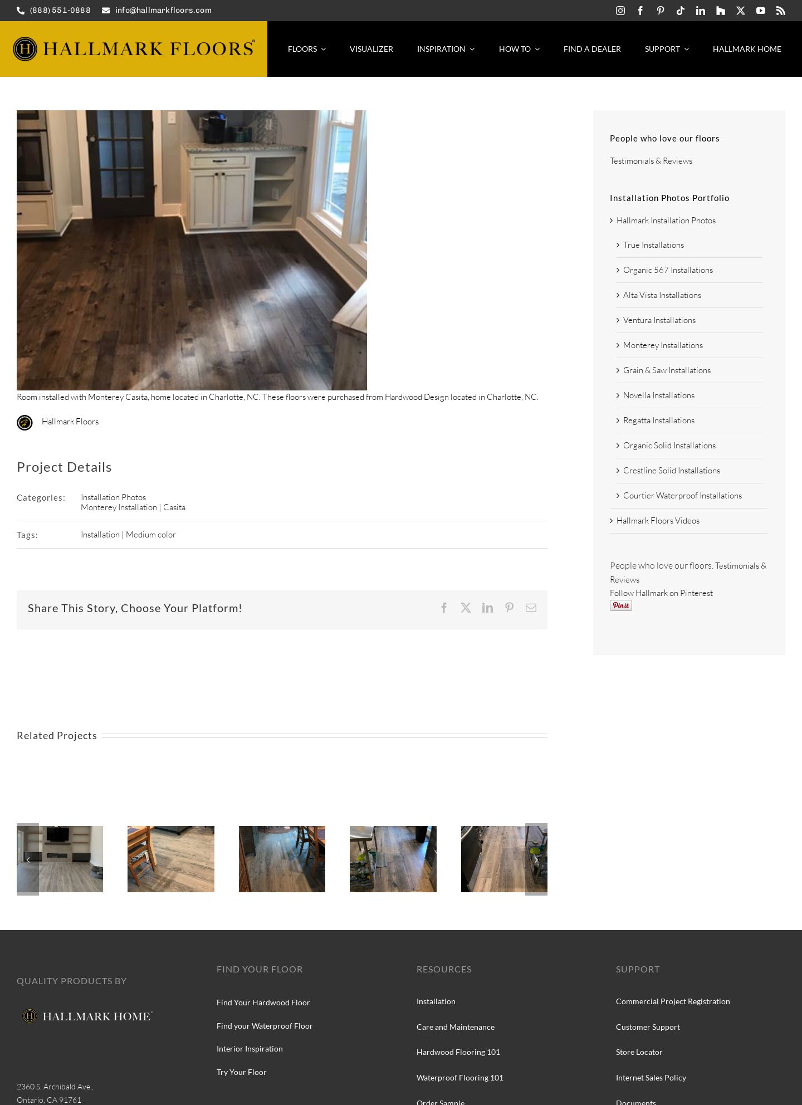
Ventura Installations (659, 320)
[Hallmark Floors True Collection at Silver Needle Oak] (504, 831)
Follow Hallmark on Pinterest (661, 593)
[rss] (780, 10)
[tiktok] (680, 10)
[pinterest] (660, 10)
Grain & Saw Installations (667, 370)
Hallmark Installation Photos (666, 220)
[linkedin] (700, 10)
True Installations (653, 244)
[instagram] (620, 10)
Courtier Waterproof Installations (682, 495)
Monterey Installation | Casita (133, 507)
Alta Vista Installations (662, 295)
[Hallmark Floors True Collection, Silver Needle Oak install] (282, 831)
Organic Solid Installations (669, 445)
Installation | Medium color (128, 534)
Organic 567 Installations (668, 270)
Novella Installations (659, 395)
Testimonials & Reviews (651, 160)
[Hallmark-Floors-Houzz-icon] (720, 10)
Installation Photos (113, 497)
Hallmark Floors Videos (658, 520)
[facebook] (640, 10)
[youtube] (760, 10)
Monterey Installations (663, 345)
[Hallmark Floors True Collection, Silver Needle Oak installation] (393, 831)
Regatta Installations (659, 420)
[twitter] (740, 10)
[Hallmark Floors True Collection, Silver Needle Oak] (171, 831)
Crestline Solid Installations (671, 470)
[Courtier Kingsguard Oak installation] (60, 831)
